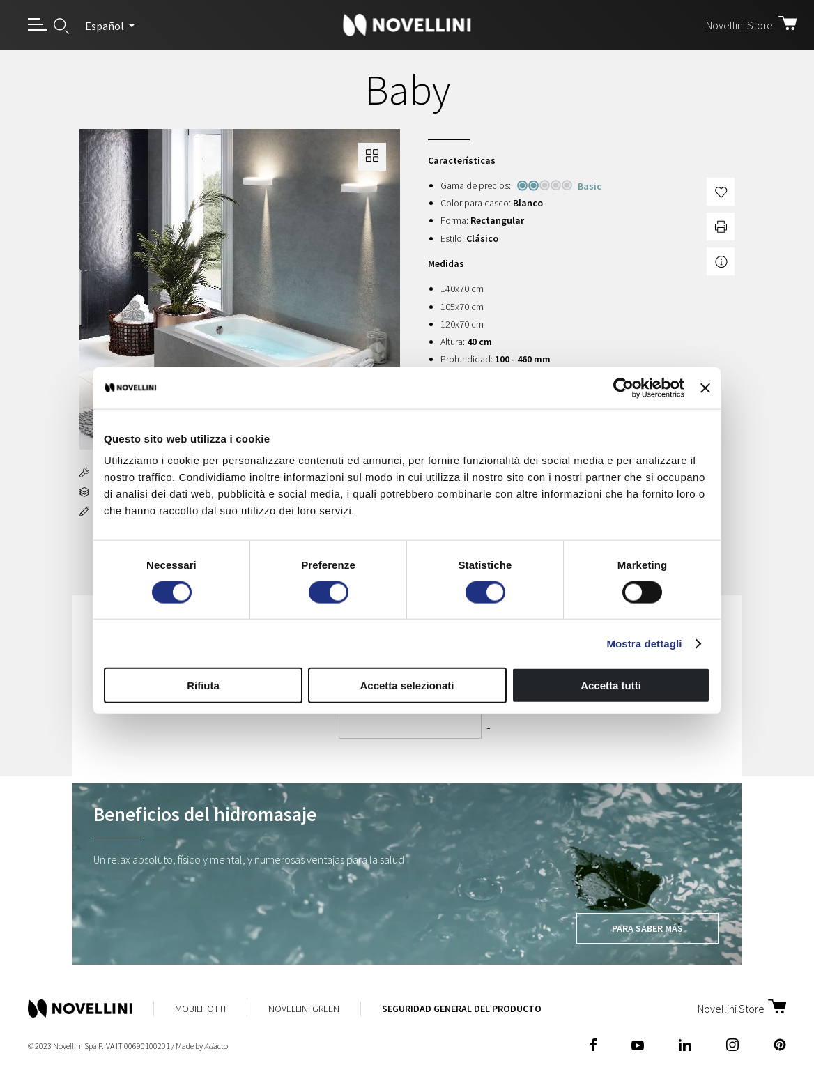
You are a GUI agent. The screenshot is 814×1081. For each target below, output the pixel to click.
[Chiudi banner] (705, 387)
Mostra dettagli (644, 643)
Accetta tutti (611, 685)
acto (216, 1046)
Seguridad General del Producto (462, 1008)
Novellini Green (303, 1008)
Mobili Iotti (200, 1008)
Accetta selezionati (407, 685)
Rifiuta (203, 685)
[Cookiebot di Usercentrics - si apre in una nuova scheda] (623, 387)
